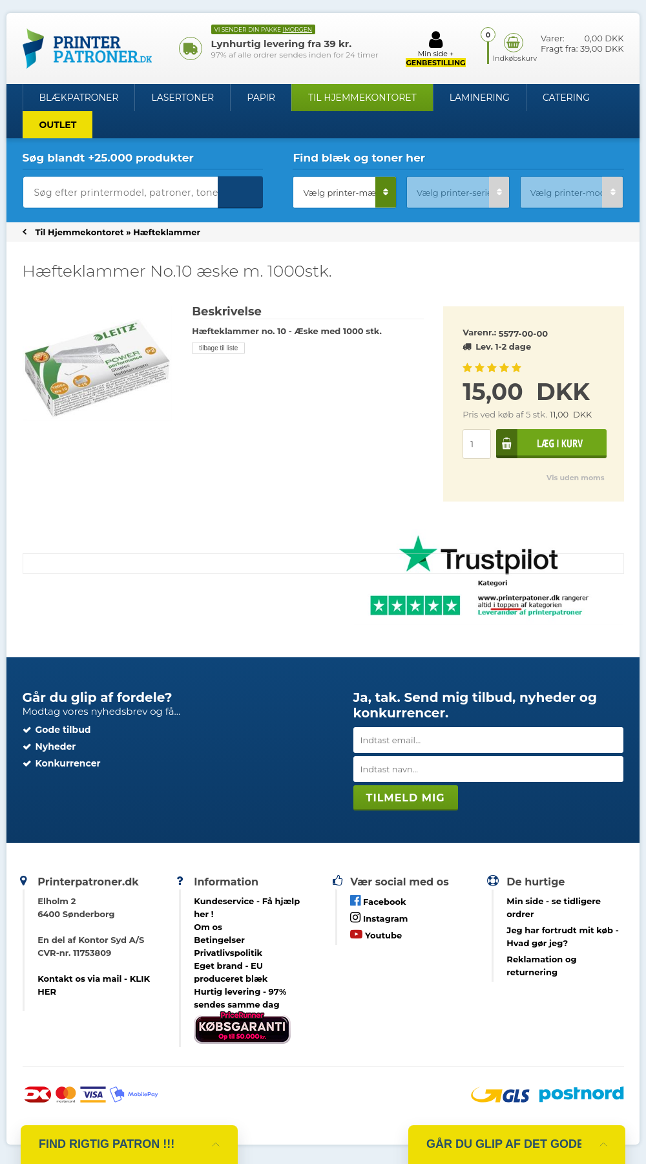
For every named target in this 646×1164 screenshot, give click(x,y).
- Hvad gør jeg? (562, 936)
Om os (208, 927)
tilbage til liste (218, 348)
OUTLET (58, 125)
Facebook (378, 900)
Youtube (376, 934)
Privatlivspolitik (228, 952)
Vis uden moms (575, 477)
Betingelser (219, 940)
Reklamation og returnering (541, 965)
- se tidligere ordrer (553, 907)
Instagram (379, 917)
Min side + (435, 48)
